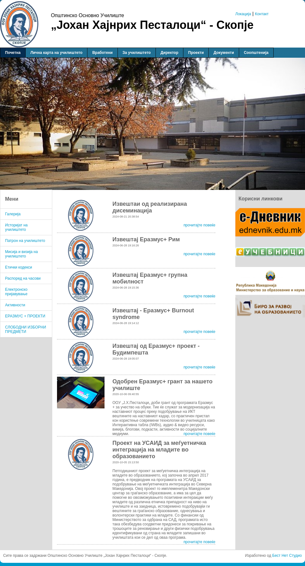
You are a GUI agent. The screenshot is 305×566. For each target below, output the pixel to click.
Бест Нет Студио (287, 555)
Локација (243, 14)
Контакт (262, 14)
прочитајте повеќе (199, 225)
